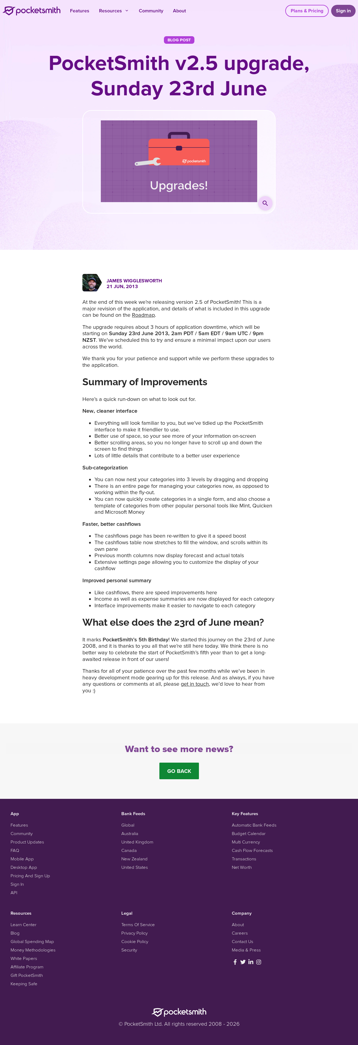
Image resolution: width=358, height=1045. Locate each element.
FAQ (15, 850)
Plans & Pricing (307, 10)
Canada (129, 850)
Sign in (343, 10)
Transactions (244, 858)
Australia (129, 833)
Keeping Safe (24, 983)
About (179, 10)
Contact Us (242, 941)
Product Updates (27, 841)
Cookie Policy (134, 941)
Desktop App (24, 867)
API (14, 892)
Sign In (17, 884)
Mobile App (22, 858)
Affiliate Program (27, 966)
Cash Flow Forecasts (252, 850)
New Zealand (134, 858)
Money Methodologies (33, 949)
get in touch (195, 684)
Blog (15, 932)
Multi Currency (246, 841)
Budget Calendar (249, 833)
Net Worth (242, 867)
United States (134, 867)
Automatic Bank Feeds (254, 824)
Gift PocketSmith (27, 975)
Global (127, 824)
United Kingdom (137, 841)
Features (79, 10)
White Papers (24, 958)
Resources (114, 10)
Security (129, 949)
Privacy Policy (134, 932)
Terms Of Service (138, 924)
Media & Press (246, 949)
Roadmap (143, 315)
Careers (240, 932)
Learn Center (24, 924)
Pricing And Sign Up (30, 875)
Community (151, 10)
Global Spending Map (32, 941)
